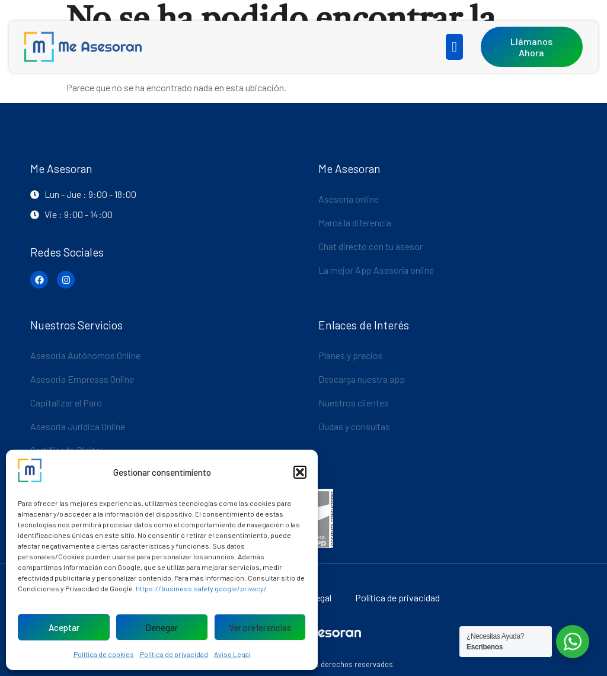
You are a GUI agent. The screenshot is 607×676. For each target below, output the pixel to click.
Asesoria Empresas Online (82, 379)
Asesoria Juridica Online (77, 426)
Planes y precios (350, 355)
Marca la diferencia (354, 222)
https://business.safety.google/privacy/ (201, 588)
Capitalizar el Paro (66, 402)
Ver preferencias (260, 627)
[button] (300, 472)
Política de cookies (104, 654)
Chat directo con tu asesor (370, 246)
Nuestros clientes (353, 402)
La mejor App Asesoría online (376, 269)
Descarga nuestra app (361, 379)
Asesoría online (348, 198)
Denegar (161, 627)
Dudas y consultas (354, 426)
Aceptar (64, 627)
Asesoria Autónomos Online (85, 355)
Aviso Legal (232, 654)
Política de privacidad (174, 654)
